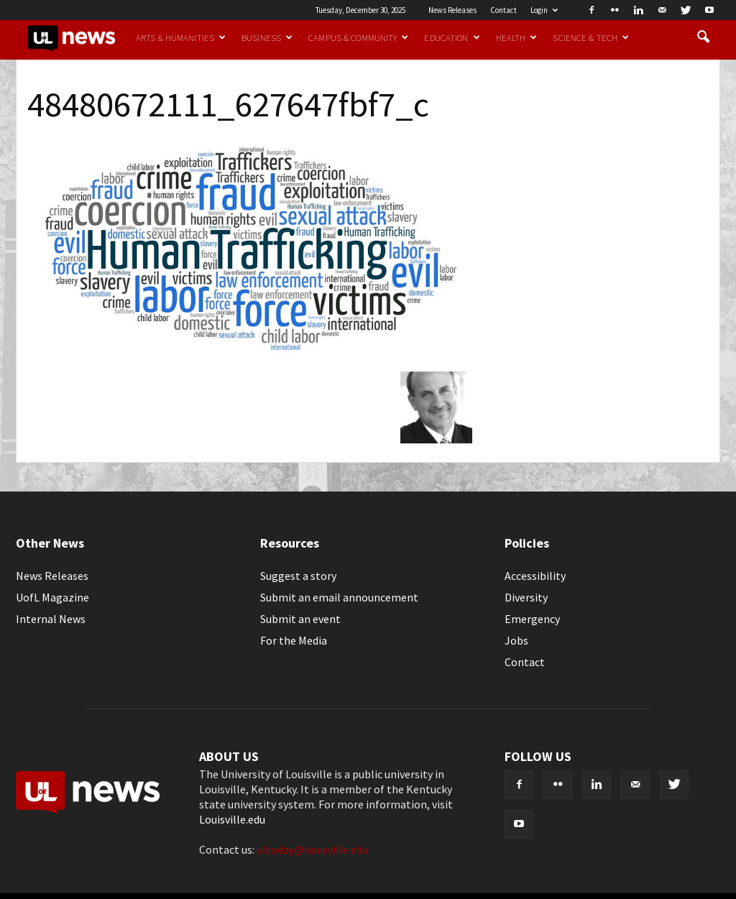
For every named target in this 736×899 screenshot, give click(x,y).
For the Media (293, 640)
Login (544, 10)
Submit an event (300, 619)
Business (267, 37)
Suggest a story (298, 575)
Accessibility (535, 575)
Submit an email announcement (339, 597)
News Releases (452, 10)
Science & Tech (591, 37)
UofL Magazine (52, 597)
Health (517, 37)
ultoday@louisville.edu (312, 849)
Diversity (526, 597)
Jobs (516, 640)
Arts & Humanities (181, 37)
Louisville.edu (232, 819)
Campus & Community (358, 37)
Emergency (532, 619)
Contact (503, 10)
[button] (703, 37)
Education (451, 37)
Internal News (51, 619)
